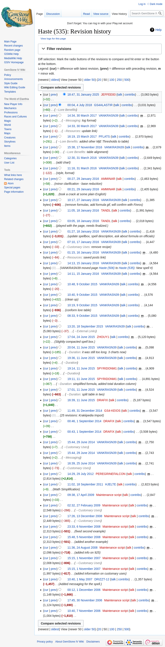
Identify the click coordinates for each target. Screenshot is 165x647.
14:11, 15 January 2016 (83, 273)
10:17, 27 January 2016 (83, 200)
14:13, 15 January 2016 (83, 263)
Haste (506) (107, 268)
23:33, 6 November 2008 (84, 526)
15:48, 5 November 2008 (84, 537)
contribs (130, 94)
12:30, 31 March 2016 (82, 157)
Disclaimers (93, 641)
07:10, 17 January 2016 (83, 242)
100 (111, 79)
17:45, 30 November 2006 (84, 600)
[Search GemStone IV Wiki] (146, 13)
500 (126, 79)
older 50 (89, 79)
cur (46, 105)
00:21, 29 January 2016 (83, 189)
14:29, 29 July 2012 (80, 474)
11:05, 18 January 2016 (83, 210)
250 (119, 79)
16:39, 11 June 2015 (81, 400)
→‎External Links (85, 331)
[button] (100, 49)
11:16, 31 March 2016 (82, 168)
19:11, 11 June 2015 (81, 379)
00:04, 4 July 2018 (79, 105)
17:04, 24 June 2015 (81, 337)
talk (120, 94)
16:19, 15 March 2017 (82, 136)
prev (54, 94)
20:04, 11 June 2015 (81, 347)
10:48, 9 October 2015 (82, 284)
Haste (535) (126, 268)
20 (99, 79)
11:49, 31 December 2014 (84, 410)
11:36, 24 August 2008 (82, 547)
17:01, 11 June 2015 (81, 389)
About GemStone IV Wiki (69, 641)
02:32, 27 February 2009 (83, 505)
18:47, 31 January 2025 (83, 94)
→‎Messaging (71, 120)
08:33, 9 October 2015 (82, 315)
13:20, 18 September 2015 (85, 326)
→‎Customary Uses (77, 247)
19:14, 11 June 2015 (81, 368)
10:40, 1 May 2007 (79, 579)
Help (158, 30)
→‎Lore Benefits (65, 109)
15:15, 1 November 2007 (84, 558)
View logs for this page (53, 38)
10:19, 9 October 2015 (82, 305)
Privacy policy (45, 641)
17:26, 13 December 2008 (84, 516)
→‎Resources (71, 131)
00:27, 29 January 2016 (83, 178)
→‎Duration (73, 352)
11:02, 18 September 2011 (85, 484)
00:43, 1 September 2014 (84, 431)
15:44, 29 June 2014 (81, 442)
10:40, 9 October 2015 (82, 294)
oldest (55, 79)
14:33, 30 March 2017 (82, 126)
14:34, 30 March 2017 (82, 115)
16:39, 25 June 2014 (81, 463)
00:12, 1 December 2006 (84, 589)
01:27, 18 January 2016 (83, 231)
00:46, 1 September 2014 (84, 421)
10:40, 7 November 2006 (84, 610)
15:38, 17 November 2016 (84, 147)
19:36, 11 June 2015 (81, 358)
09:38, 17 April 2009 (80, 495)
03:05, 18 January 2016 (83, 221)
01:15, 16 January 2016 (83, 252)
